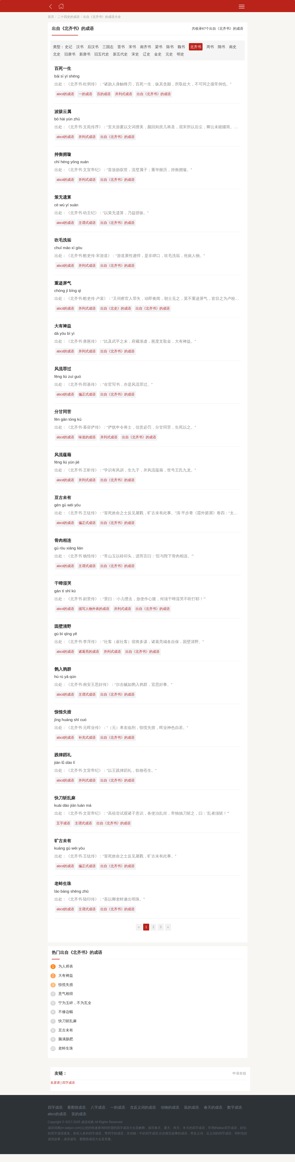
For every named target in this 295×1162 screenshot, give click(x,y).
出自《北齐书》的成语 (157, 94)
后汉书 (93, 47)
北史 (56, 54)
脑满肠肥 (65, 1047)
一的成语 (87, 94)
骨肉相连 (62, 545)
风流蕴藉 (62, 458)
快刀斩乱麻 (64, 805)
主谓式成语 (88, 224)
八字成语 (98, 1115)
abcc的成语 (57, 1122)
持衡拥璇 (62, 155)
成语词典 (87, 1130)
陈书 (170, 47)
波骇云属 (62, 112)
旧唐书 (69, 54)
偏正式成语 (88, 397)
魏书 (181, 47)
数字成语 (234, 1115)
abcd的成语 (66, 94)
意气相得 (65, 1002)
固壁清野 (62, 631)
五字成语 (64, 830)
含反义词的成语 (143, 1115)
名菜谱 (55, 1091)
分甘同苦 (62, 415)
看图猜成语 (76, 1115)
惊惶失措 (62, 718)
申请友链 (239, 1081)
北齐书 (195, 47)
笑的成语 (78, 1122)
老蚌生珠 (62, 891)
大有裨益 (62, 328)
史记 (68, 47)
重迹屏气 (62, 285)
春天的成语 (213, 1115)
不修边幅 (65, 1020)
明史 (180, 54)
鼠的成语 (191, 1115)
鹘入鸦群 (62, 674)
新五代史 (120, 54)
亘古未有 (62, 501)
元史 (169, 54)
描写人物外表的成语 (95, 614)
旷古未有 (62, 848)
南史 (232, 47)
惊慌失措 (65, 992)
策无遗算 (62, 198)
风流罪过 (62, 371)
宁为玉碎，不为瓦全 (74, 1011)
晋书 (121, 47)
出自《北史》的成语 (117, 311)
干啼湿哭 (62, 588)
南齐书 (145, 47)
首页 (51, 17)
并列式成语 (126, 94)
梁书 (158, 47)
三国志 (107, 47)
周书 (210, 47)
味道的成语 (88, 441)
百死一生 (62, 68)
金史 (158, 54)
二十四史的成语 (69, 17)
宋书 (132, 47)
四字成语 (68, 1091)
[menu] (241, 6)
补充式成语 (88, 743)
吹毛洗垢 (62, 242)
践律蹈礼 (62, 761)
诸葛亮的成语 (90, 657)
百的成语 (105, 94)
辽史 (146, 54)
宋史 (135, 54)
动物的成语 (170, 1115)
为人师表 (65, 974)
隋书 (221, 47)
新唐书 (84, 54)
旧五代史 (101, 54)
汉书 (80, 47)
